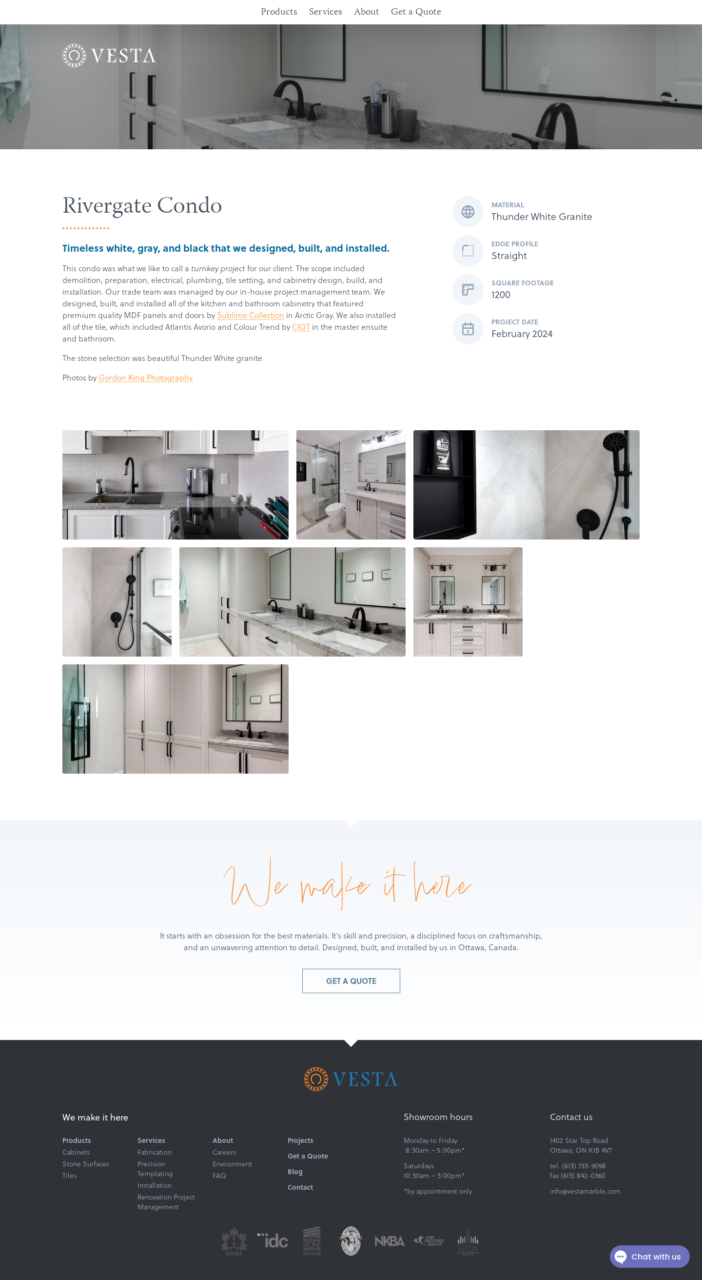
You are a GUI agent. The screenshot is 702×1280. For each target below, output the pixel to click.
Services (325, 12)
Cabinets (76, 1152)
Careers (224, 1152)
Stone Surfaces (85, 1164)
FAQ (219, 1175)
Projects (300, 1140)
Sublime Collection (250, 315)
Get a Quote (416, 12)
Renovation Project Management (166, 1202)
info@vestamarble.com (585, 1191)
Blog (295, 1172)
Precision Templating (155, 1169)
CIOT (301, 326)
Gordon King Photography (145, 377)
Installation (154, 1185)
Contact (300, 1187)
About (366, 12)
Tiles (69, 1175)
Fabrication (154, 1152)
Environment (232, 1164)
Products (279, 12)
